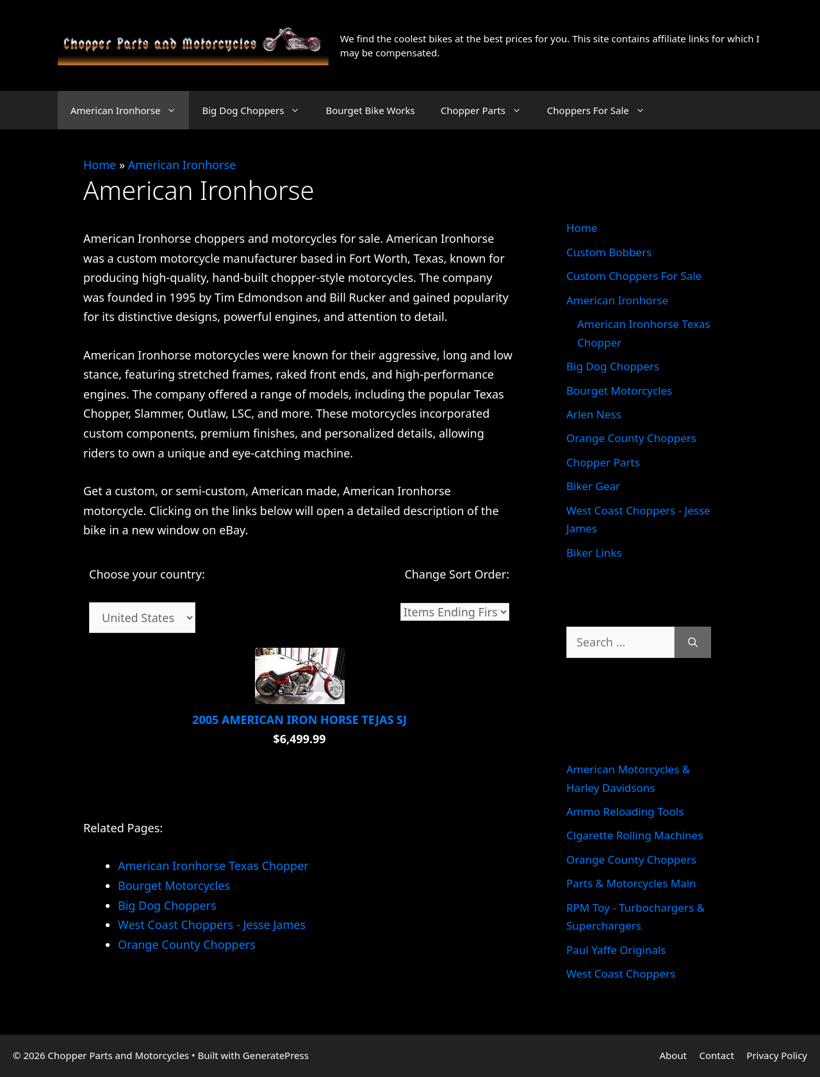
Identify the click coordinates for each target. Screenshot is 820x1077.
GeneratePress (276, 1055)
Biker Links (594, 552)
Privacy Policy (776, 1055)
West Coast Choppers (620, 973)
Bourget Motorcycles (619, 390)
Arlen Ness (593, 414)
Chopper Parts (487, 110)
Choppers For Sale (602, 110)
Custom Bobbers (609, 252)
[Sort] (454, 612)
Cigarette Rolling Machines (634, 835)
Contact (717, 1055)
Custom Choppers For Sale (633, 275)
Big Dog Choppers (257, 110)
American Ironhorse (129, 110)
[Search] (693, 642)
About (673, 1055)
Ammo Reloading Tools (625, 811)
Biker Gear (593, 486)
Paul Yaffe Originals (616, 949)
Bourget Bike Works (369, 110)
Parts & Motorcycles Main (631, 883)
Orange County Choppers (631, 438)
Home (99, 164)
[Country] (142, 617)
